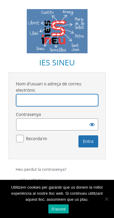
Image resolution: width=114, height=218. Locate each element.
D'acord (58, 209)
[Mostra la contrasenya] (92, 124)
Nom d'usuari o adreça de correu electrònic (48, 87)
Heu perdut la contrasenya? (41, 169)
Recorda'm (36, 138)
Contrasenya (28, 114)
